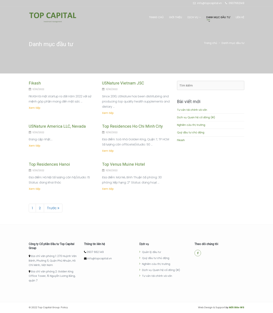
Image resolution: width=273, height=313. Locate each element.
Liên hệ (240, 17)
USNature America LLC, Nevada (57, 126)
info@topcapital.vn (99, 258)
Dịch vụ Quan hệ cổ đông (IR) (196, 117)
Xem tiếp (34, 108)
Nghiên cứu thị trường (191, 125)
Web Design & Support (211, 307)
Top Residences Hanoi (49, 164)
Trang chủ (156, 17)
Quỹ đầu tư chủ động (190, 132)
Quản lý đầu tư (151, 252)
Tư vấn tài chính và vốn (192, 110)
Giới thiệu (175, 17)
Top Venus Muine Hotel (123, 164)
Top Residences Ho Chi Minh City (132, 126)
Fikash (35, 83)
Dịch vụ (193, 17)
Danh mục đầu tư (218, 17)
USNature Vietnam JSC (123, 83)
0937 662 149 (95, 252)
